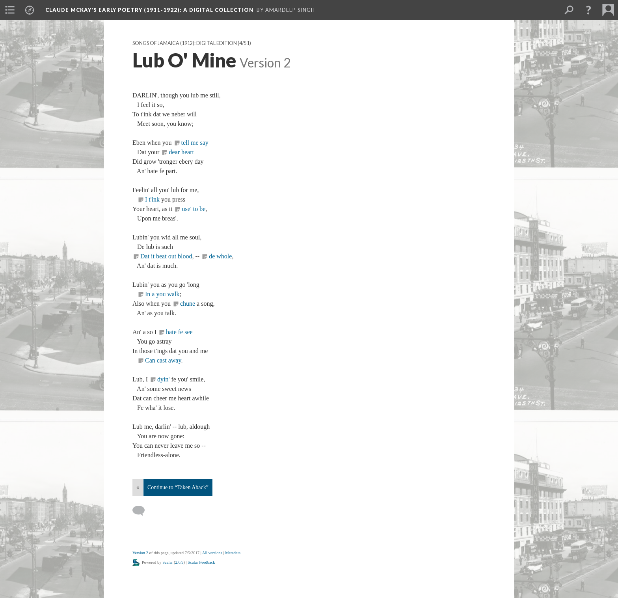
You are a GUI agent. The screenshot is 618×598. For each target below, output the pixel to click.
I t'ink (152, 199)
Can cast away (163, 360)
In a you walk (162, 294)
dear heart (181, 152)
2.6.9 (179, 562)
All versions (212, 553)
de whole (220, 256)
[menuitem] (10, 10)
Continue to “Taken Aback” (177, 487)
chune (188, 303)
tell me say (194, 142)
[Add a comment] (142, 511)
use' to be (193, 209)
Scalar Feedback (201, 562)
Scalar (167, 562)
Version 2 (140, 553)
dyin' (164, 379)
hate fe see (179, 332)
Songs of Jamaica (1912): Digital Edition (184, 43)
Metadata (232, 553)
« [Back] (137, 487)
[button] (588, 10)
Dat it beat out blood (166, 256)
